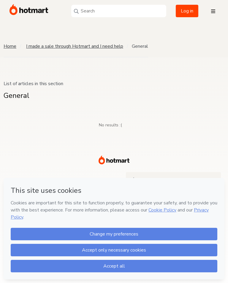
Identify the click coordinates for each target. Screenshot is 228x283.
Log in (187, 11)
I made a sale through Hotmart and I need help (74, 46)
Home (10, 46)
